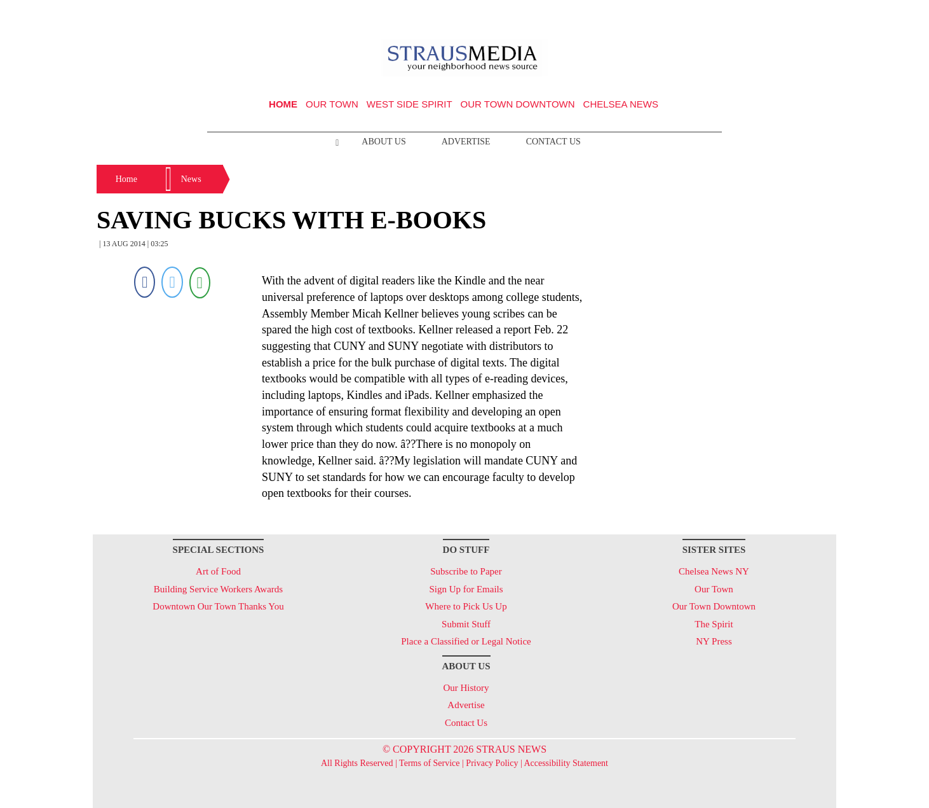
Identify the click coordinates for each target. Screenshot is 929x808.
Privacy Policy (492, 763)
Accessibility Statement (566, 763)
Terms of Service (429, 763)
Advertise (466, 141)
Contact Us (553, 141)
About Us (383, 141)
